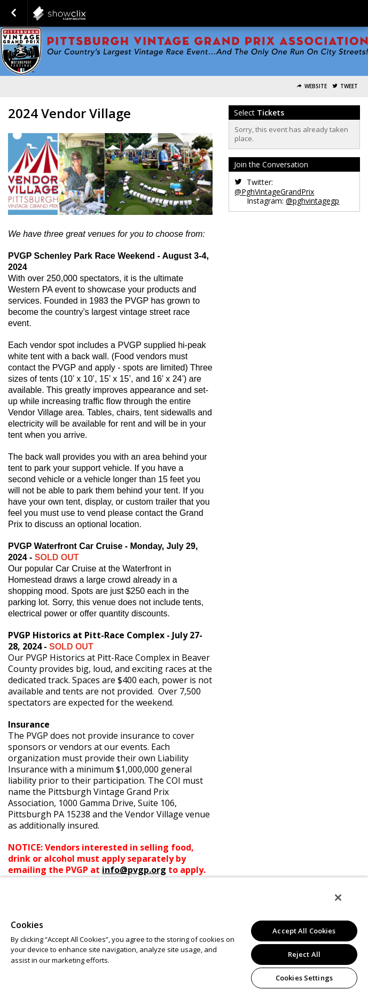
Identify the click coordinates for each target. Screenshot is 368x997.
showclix (85, 13)
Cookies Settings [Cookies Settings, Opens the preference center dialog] (304, 978)
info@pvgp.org (134, 870)
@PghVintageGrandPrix (274, 192)
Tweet (349, 86)
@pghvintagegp (312, 201)
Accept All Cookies (303, 931)
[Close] (338, 897)
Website (315, 86)
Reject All (304, 954)
